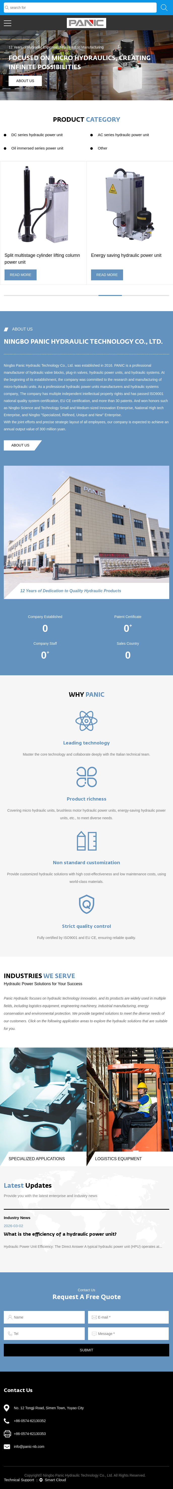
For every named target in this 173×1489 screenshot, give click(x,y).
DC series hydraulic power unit (37, 135)
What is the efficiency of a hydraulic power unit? (60, 1234)
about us (25, 81)
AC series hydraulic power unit (123, 135)
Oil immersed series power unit (37, 148)
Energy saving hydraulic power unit (126, 255)
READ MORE (20, 275)
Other (102, 148)
